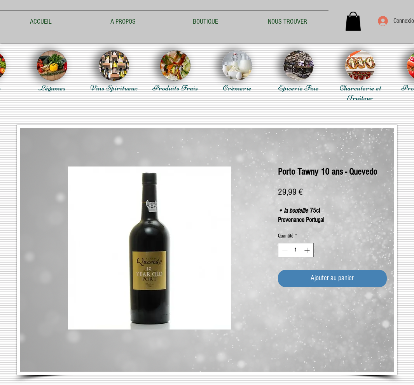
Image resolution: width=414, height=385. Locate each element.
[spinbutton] (296, 250)
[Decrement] (284, 250)
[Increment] (308, 250)
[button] (353, 21)
